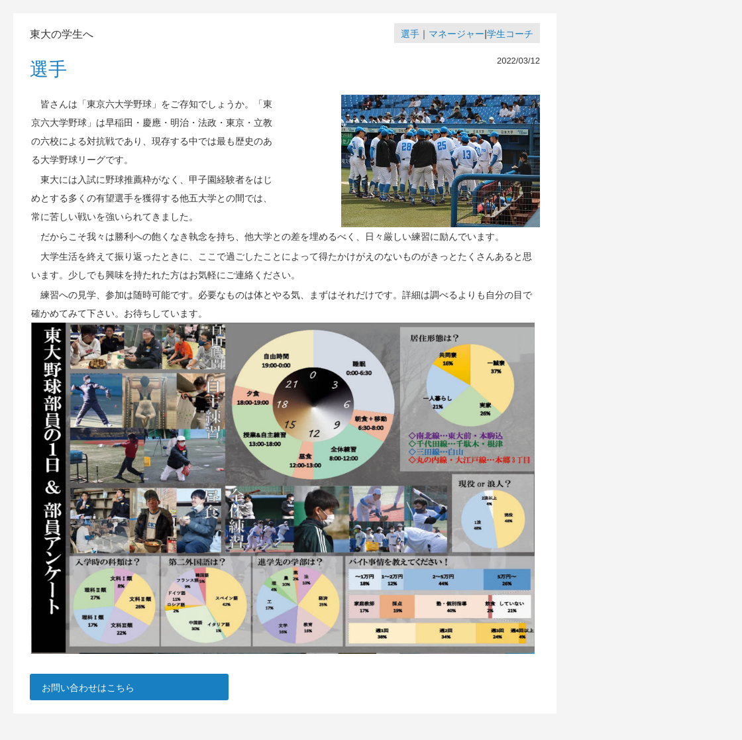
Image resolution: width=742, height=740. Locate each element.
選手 (410, 33)
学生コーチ (510, 33)
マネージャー (456, 33)
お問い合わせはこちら (88, 687)
